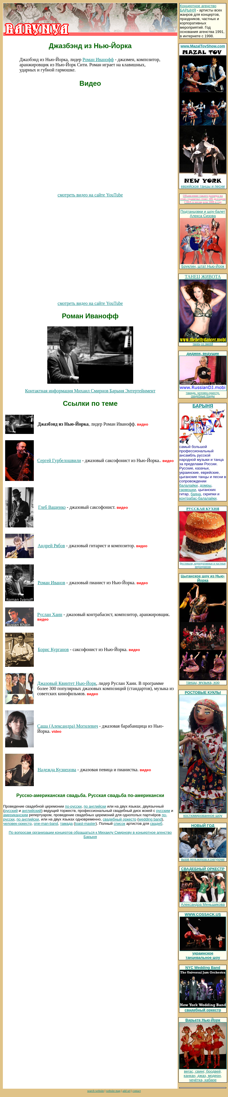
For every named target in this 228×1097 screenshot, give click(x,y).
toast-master (85, 823)
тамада (66, 823)
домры (205, 485)
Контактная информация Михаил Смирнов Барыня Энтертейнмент (90, 390)
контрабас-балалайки (198, 498)
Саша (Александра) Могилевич (67, 726)
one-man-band (46, 823)
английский (32, 810)
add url (126, 1090)
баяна (196, 494)
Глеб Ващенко (52, 507)
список (119, 823)
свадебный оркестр (119, 819)
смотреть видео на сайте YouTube (90, 194)
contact (137, 1090)
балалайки (188, 485)
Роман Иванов (51, 582)
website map (113, 1090)
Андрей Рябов (51, 545)
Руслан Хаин (49, 614)
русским (163, 810)
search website (95, 1090)
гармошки (187, 490)
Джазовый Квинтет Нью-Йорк (66, 683)
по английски (95, 806)
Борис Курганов (53, 649)
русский (11, 810)
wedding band (150, 819)
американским (15, 815)
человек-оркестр (17, 823)
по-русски (73, 806)
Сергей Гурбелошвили (59, 460)
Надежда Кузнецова (57, 769)
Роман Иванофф (98, 59)
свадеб (156, 823)
